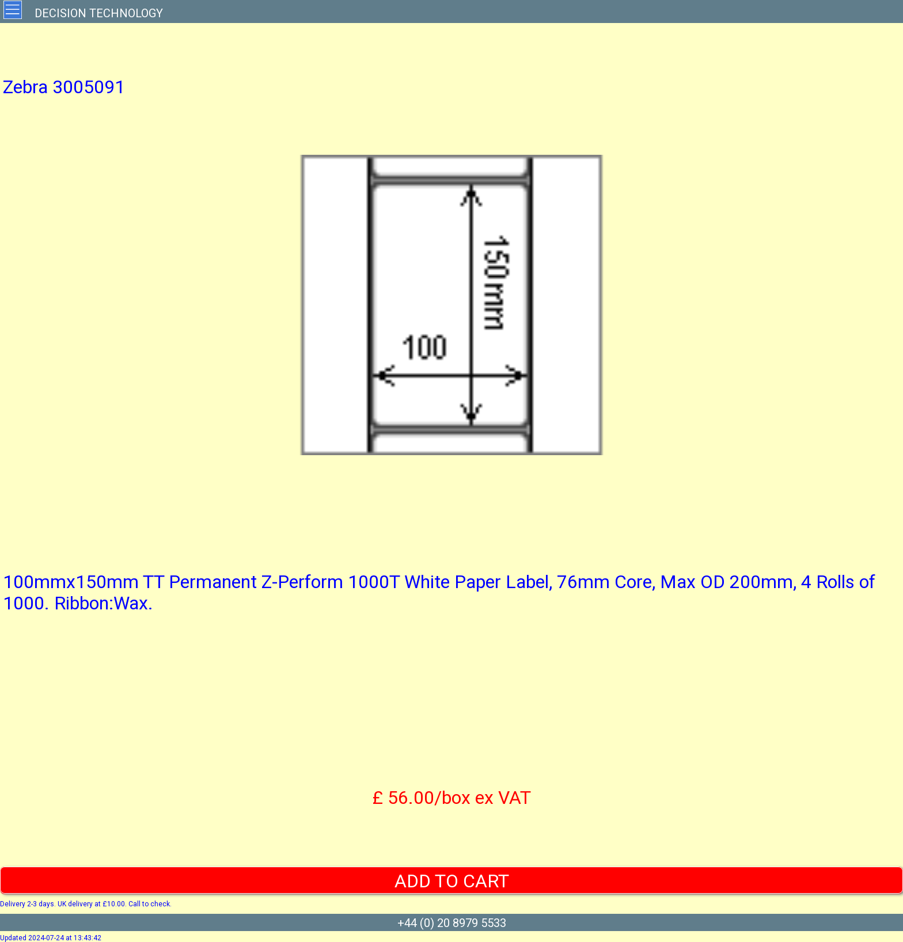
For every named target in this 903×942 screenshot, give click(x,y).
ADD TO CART (451, 881)
